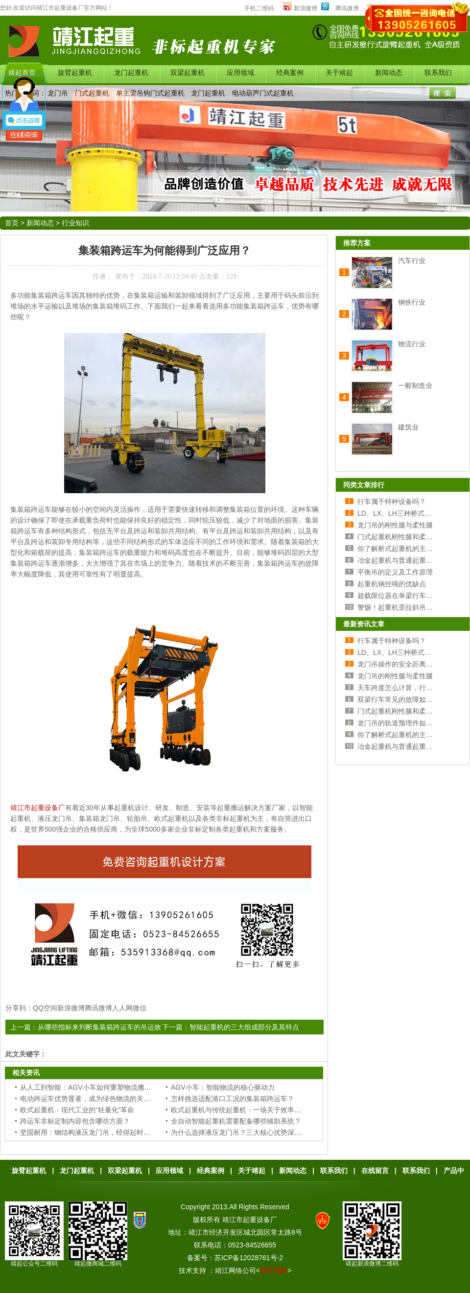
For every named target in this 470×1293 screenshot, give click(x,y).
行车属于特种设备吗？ (391, 501)
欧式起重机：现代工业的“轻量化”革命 (77, 1110)
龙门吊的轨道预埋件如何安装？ (405, 723)
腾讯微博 (347, 8)
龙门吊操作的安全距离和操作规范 (408, 664)
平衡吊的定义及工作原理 (395, 572)
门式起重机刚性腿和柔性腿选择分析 (412, 537)
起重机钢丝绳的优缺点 (391, 584)
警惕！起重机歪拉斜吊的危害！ (405, 607)
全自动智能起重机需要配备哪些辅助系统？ (236, 1121)
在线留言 (375, 1170)
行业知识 (75, 223)
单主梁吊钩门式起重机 (150, 93)
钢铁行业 (411, 302)
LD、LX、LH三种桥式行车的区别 (408, 513)
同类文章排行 (363, 485)
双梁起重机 (125, 1170)
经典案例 (210, 1170)
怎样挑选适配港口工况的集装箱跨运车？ (232, 1098)
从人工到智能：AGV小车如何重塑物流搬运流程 (92, 1087)
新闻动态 (40, 223)
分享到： (19, 1008)
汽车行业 (411, 260)
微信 (139, 1008)
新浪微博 (300, 8)
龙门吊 (57, 93)
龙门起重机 (208, 93)
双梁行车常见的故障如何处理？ (405, 699)
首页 (12, 223)
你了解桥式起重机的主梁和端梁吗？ (412, 548)
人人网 (122, 1008)
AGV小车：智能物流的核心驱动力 (223, 1087)
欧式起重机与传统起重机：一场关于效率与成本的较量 (253, 1110)
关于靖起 (251, 1170)
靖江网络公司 (235, 1270)
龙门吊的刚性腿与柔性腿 (395, 525)
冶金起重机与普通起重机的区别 (405, 560)
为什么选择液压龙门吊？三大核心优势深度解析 (243, 1132)
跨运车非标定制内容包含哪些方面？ (75, 1121)
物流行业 (411, 344)
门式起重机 (92, 93)
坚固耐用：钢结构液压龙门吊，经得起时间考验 (92, 1132)
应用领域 (169, 1170)
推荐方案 (357, 243)
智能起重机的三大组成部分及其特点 (244, 1027)
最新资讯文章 (363, 624)
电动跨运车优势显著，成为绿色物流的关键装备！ (95, 1098)
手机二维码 (259, 8)
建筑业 (408, 427)
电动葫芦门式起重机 (263, 93)
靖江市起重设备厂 (37, 808)
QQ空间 (45, 1008)
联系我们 (334, 1170)
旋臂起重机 (29, 1170)
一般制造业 (415, 385)
